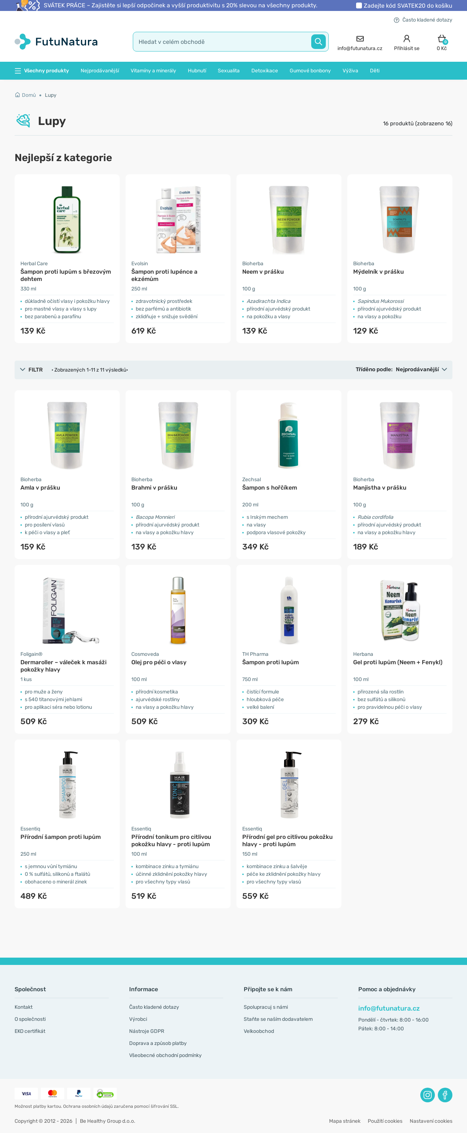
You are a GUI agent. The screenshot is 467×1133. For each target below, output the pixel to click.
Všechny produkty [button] (42, 71)
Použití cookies (385, 1121)
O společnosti (30, 1019)
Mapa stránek (344, 1121)
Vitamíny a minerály (153, 71)
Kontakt (23, 1007)
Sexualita (229, 71)
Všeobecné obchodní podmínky (165, 1055)
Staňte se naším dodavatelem (278, 1019)
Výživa (350, 71)
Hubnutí (197, 71)
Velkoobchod (259, 1031)
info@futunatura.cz (389, 1008)
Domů (25, 95)
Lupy (51, 95)
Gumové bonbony (310, 71)
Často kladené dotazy (423, 20)
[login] (407, 42)
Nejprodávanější (100, 71)
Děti (374, 71)
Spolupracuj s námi (266, 1007)
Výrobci (138, 1019)
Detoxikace (264, 71)
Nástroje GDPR (146, 1031)
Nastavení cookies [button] (431, 1121)
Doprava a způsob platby (158, 1043)
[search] (231, 42)
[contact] (359, 42)
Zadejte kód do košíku (408, 5)
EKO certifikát (30, 1031)
